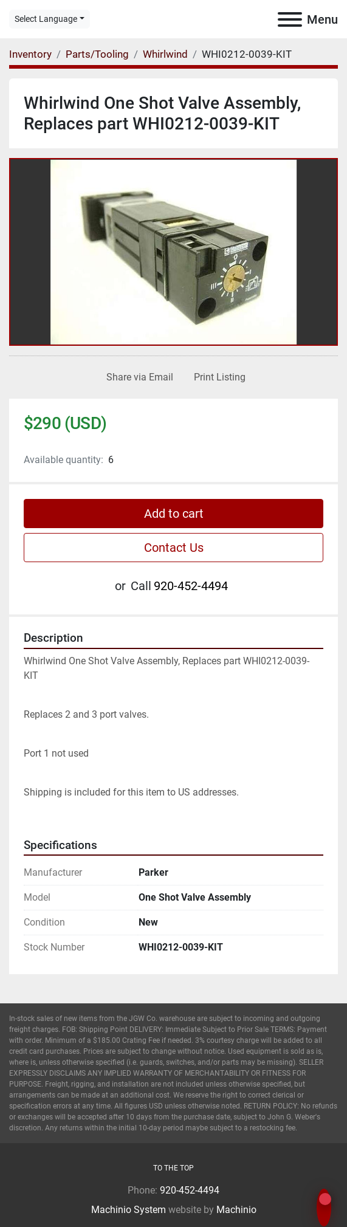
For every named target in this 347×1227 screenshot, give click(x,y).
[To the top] (173, 1168)
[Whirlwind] (165, 54)
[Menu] (290, 19)
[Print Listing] (217, 377)
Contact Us (174, 547)
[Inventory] (30, 54)
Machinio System (128, 1209)
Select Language (46, 19)
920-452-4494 (191, 586)
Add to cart (174, 513)
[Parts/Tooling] (97, 54)
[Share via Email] (137, 377)
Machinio (236, 1209)
